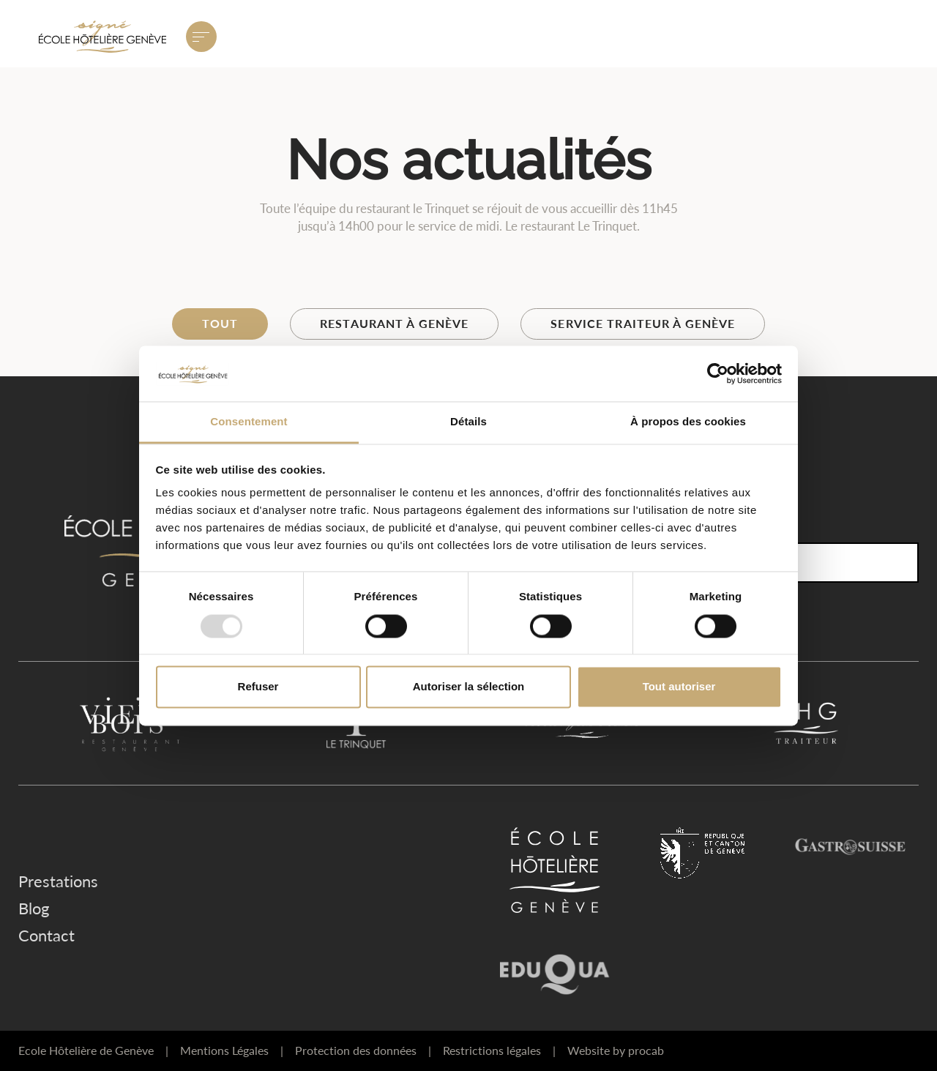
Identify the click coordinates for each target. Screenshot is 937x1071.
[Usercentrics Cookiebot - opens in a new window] (718, 373)
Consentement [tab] (248, 422)
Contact (46, 935)
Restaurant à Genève (394, 323)
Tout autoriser (679, 687)
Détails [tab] (468, 422)
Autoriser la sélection (469, 687)
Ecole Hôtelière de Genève (93, 1050)
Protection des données (363, 1050)
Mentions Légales (231, 1050)
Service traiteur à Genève (642, 323)
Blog (33, 908)
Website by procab (615, 1050)
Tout (220, 323)
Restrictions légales (499, 1050)
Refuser (258, 687)
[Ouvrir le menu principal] (201, 36)
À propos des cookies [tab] (688, 422)
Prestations (58, 881)
